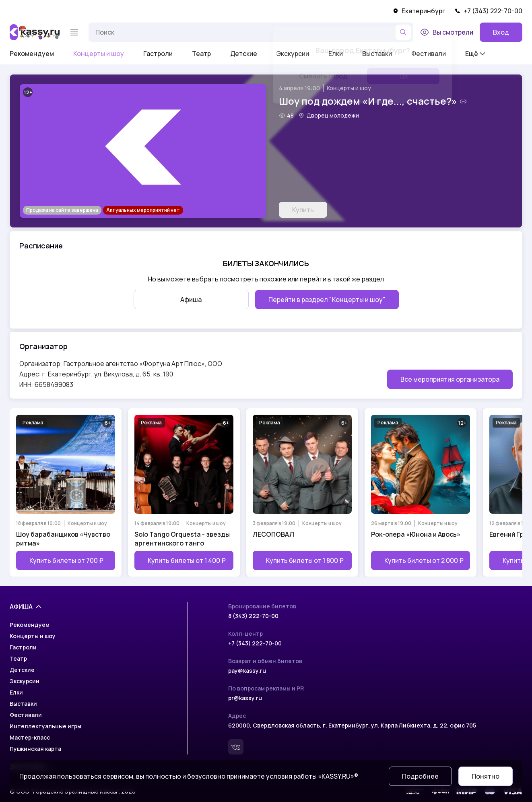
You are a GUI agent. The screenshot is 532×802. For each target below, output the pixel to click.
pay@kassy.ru (247, 670)
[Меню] (74, 32)
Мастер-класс (30, 737)
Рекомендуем (32, 53)
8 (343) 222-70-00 (253, 616)
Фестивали (26, 715)
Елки (16, 692)
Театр (201, 53)
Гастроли (158, 53)
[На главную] (35, 32)
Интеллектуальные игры (45, 726)
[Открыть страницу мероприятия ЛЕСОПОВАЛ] (302, 492)
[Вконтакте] (235, 746)
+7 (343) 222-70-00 (488, 10)
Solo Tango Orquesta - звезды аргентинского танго (182, 539)
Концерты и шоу (98, 53)
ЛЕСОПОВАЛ (273, 534)
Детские (243, 53)
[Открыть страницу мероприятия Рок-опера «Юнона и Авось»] (420, 492)
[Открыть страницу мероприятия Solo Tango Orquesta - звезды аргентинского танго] (184, 492)
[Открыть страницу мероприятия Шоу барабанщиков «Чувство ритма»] (66, 492)
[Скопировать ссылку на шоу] (463, 101)
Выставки (23, 703)
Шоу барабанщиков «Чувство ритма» (63, 539)
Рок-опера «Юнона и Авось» (415, 534)
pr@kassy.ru (245, 698)
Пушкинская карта (35, 748)
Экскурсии (24, 681)
